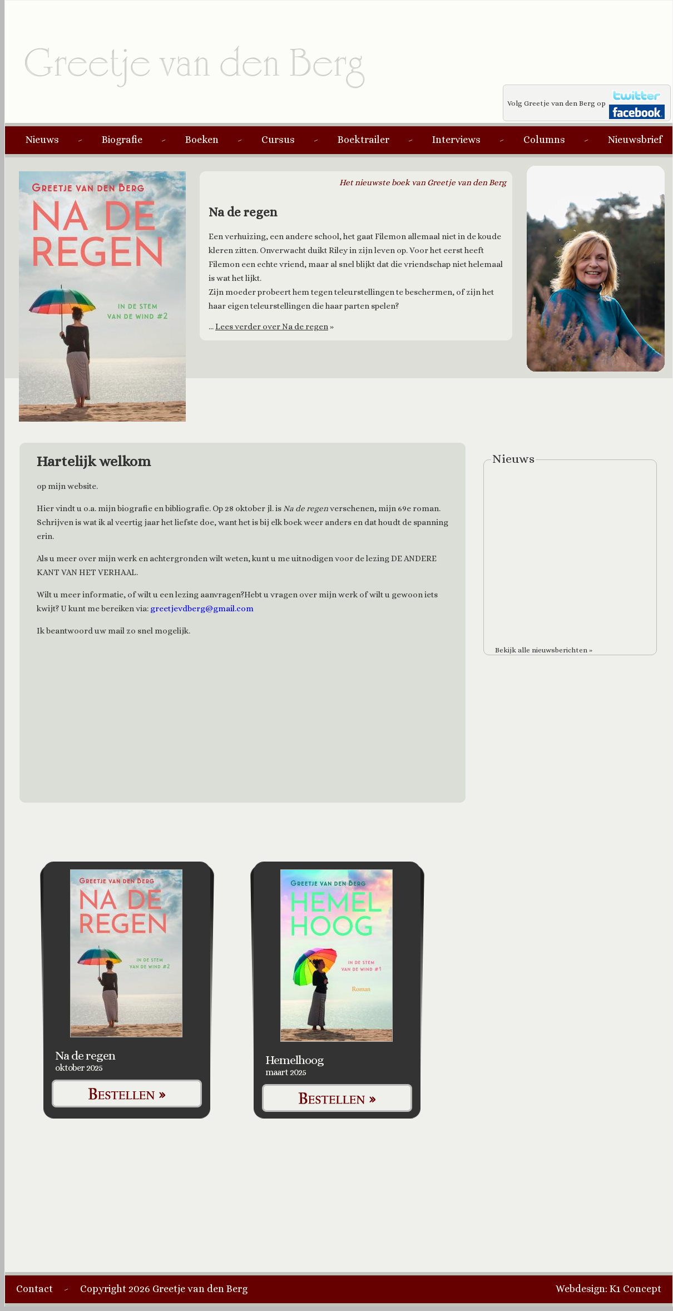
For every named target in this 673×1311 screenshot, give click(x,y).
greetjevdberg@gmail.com (202, 608)
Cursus (278, 139)
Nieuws (42, 139)
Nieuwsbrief (635, 139)
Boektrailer (363, 139)
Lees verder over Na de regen (271, 326)
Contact (34, 1288)
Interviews (456, 139)
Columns (544, 139)
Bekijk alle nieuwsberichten (541, 650)
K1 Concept (635, 1288)
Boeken (202, 139)
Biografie (122, 139)
